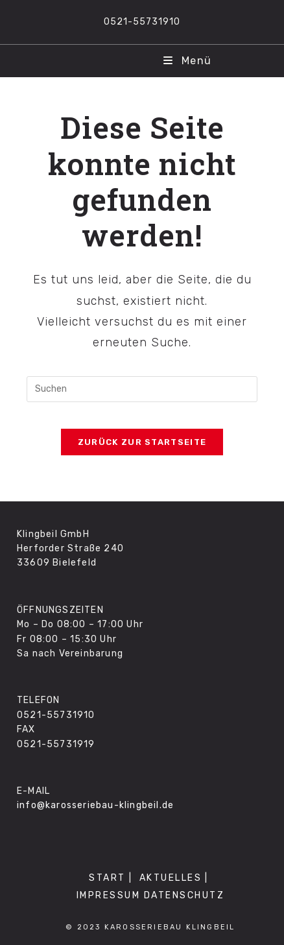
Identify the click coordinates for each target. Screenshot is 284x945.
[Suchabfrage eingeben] (142, 389)
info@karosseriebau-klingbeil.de (95, 805)
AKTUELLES (170, 877)
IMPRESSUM (109, 895)
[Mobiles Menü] (187, 60)
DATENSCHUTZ (184, 895)
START (107, 877)
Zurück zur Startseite (142, 442)
